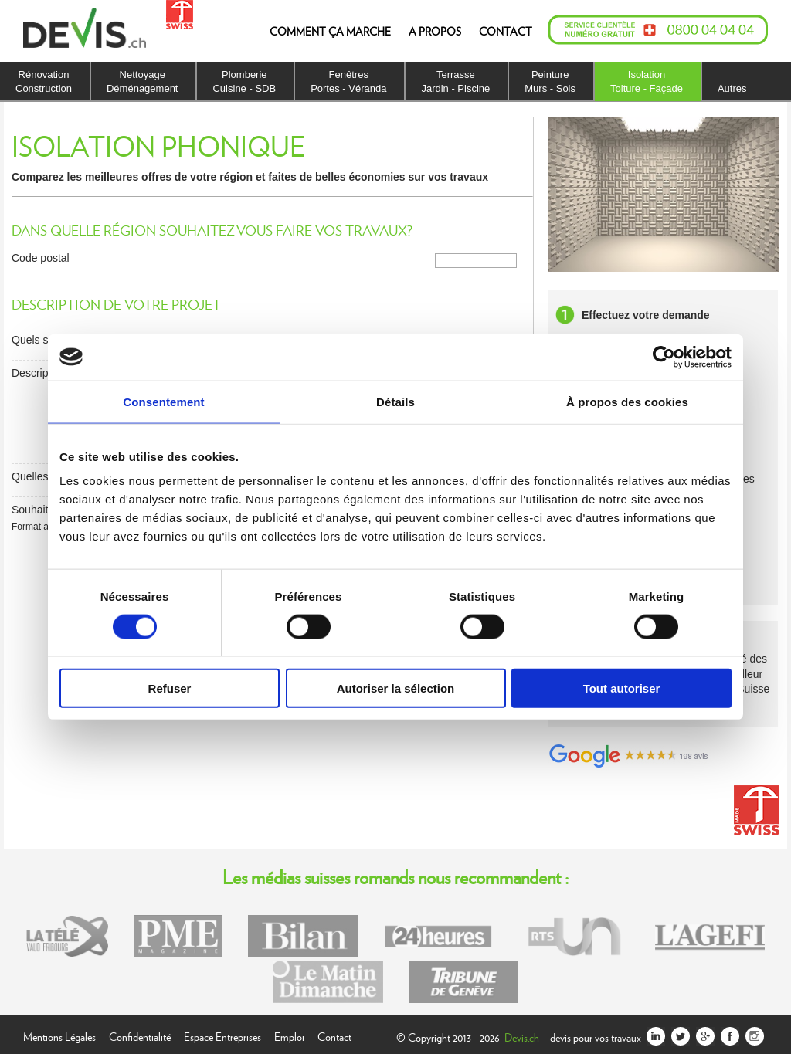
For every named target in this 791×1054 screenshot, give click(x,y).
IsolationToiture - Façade (646, 81)
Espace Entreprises (222, 1035)
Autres (732, 88)
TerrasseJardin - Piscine (455, 81)
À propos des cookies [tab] (627, 401)
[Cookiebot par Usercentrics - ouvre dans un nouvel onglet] (664, 356)
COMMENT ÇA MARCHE (330, 31)
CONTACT (505, 31)
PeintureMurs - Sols (550, 81)
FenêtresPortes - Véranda (348, 81)
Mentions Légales (59, 1035)
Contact (334, 1035)
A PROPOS (435, 31)
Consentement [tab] (163, 401)
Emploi (289, 1035)
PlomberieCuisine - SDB (244, 81)
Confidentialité (140, 1035)
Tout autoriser (621, 688)
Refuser (170, 688)
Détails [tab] (395, 401)
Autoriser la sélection (396, 688)
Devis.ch (521, 1037)
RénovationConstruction (43, 81)
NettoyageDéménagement (142, 81)
